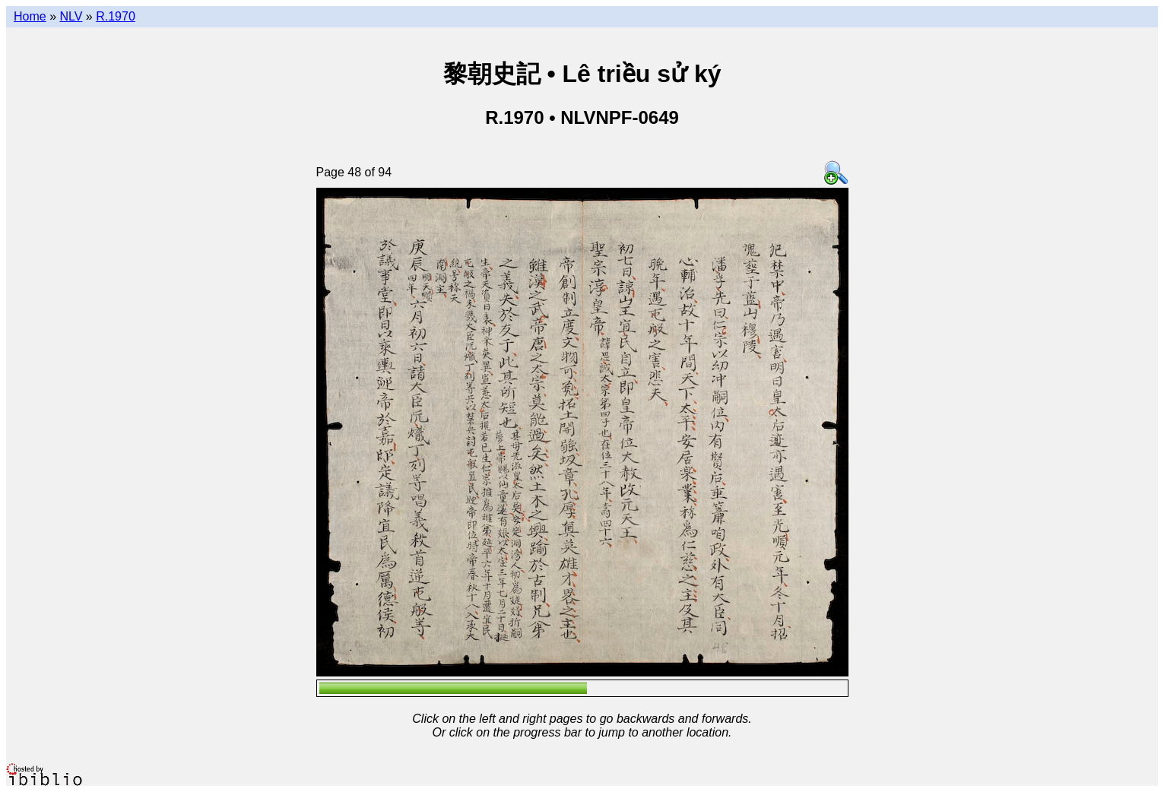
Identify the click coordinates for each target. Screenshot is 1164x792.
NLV (70, 16)
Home (30, 16)
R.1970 (115, 16)
